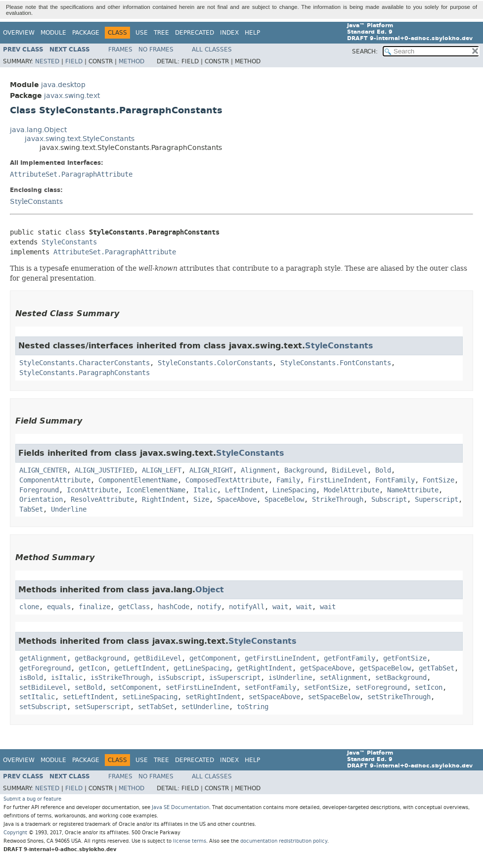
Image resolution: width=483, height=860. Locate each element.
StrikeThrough (337, 499)
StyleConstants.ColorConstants (215, 363)
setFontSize (326, 687)
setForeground (381, 687)
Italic (205, 490)
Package (85, 32)
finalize (94, 607)
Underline (69, 509)
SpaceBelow (284, 499)
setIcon (428, 687)
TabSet (31, 509)
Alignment (258, 470)
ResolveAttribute (102, 499)
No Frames (156, 49)
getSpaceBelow (385, 668)
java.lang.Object (38, 130)
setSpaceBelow (333, 697)
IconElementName (155, 490)
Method (131, 61)
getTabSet (436, 668)
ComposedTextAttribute (226, 480)
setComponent (134, 687)
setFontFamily (270, 687)
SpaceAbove (237, 499)
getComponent (213, 658)
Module (53, 32)
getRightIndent (264, 668)
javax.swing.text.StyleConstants (79, 139)
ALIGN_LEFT (161, 470)
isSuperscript (235, 677)
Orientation (41, 499)
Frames (120, 49)
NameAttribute (413, 490)
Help (252, 32)
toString (252, 707)
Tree (161, 32)
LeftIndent (244, 490)
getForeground (45, 668)
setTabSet (156, 707)
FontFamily (395, 480)
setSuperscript (102, 707)
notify (209, 607)
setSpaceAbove (274, 697)
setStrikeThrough (399, 697)
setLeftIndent (88, 697)
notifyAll (246, 607)
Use (141, 32)
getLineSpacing (201, 668)
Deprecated (194, 32)
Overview (19, 32)
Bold (383, 470)
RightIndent (163, 499)
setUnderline (205, 707)
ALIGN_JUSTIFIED (104, 470)
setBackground (401, 677)
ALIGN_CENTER (43, 470)
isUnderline (290, 677)
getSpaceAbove (325, 668)
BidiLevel (349, 470)
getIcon (92, 668)
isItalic (67, 677)
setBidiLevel (43, 687)
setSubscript (43, 707)
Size (201, 499)
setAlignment (343, 677)
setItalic (37, 697)
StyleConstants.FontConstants (335, 363)
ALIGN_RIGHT (211, 470)
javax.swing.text (72, 96)
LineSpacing (294, 490)
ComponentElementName (137, 480)
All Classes (212, 49)
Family (288, 480)
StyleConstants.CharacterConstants (84, 363)
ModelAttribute (351, 490)
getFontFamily (349, 658)
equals (59, 607)
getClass (134, 607)
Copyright (15, 832)
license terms (189, 841)
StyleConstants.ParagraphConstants (84, 373)
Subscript (389, 499)
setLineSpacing (149, 697)
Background (304, 470)
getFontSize (405, 658)
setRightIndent (213, 697)
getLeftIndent (140, 668)
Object (209, 589)
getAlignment (43, 658)
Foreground (39, 490)
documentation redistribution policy (283, 841)
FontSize (438, 480)
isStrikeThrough (120, 677)
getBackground (100, 658)
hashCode (173, 607)
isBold (31, 677)
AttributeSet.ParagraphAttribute (71, 174)
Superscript (436, 499)
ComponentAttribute (54, 480)
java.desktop (63, 85)
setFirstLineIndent (201, 687)
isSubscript (179, 677)
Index (229, 32)
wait (280, 607)
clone (29, 607)
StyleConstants (36, 201)
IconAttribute (92, 490)
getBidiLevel (157, 658)
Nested (47, 61)
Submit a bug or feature (32, 799)
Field (74, 61)
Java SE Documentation (180, 807)
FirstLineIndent (337, 480)
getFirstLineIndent (280, 658)
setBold (88, 687)
